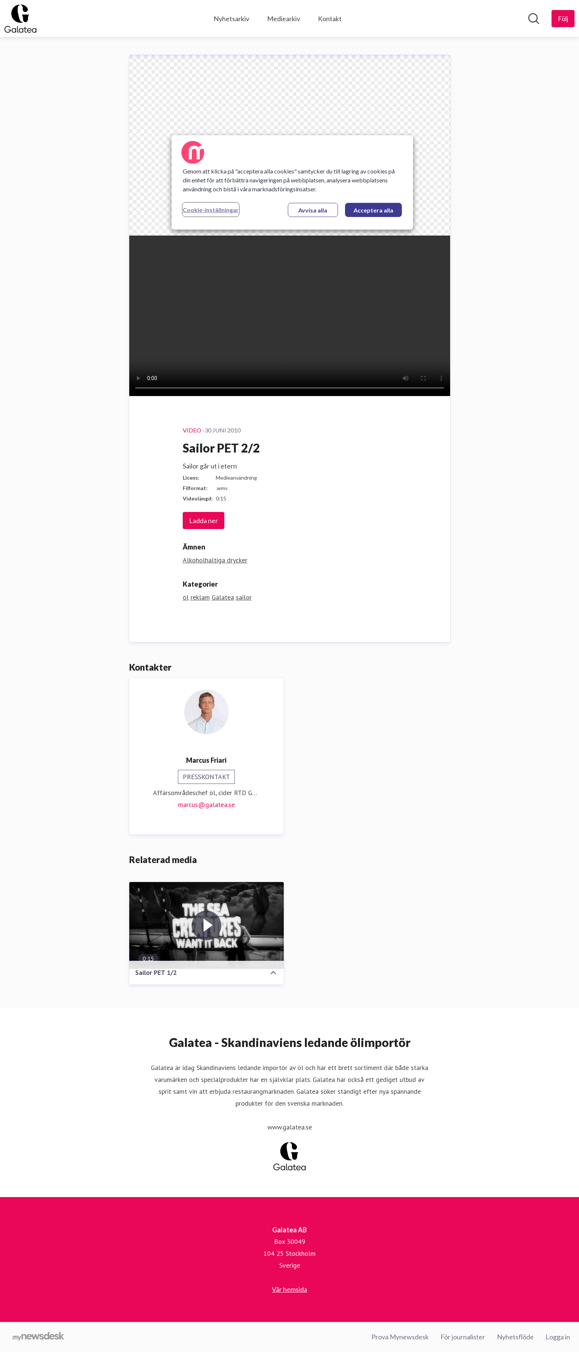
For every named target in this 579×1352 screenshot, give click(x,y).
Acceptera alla (373, 210)
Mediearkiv (283, 18)
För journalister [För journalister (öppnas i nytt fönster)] (462, 1337)
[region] (292, 182)
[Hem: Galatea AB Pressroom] (20, 18)
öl (186, 597)
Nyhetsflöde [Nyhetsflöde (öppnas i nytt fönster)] (515, 1337)
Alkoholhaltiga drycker (215, 560)
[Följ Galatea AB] (563, 18)
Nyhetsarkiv (231, 18)
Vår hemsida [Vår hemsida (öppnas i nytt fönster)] (289, 1289)
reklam (200, 597)
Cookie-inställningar (211, 209)
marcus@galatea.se (206, 804)
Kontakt (330, 18)
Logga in (558, 1337)
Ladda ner (203, 520)
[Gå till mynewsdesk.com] (38, 1337)
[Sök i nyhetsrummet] (534, 19)
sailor (244, 597)
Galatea (223, 597)
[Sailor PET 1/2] (206, 925)
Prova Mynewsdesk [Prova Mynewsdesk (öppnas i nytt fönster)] (400, 1337)
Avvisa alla (312, 210)
